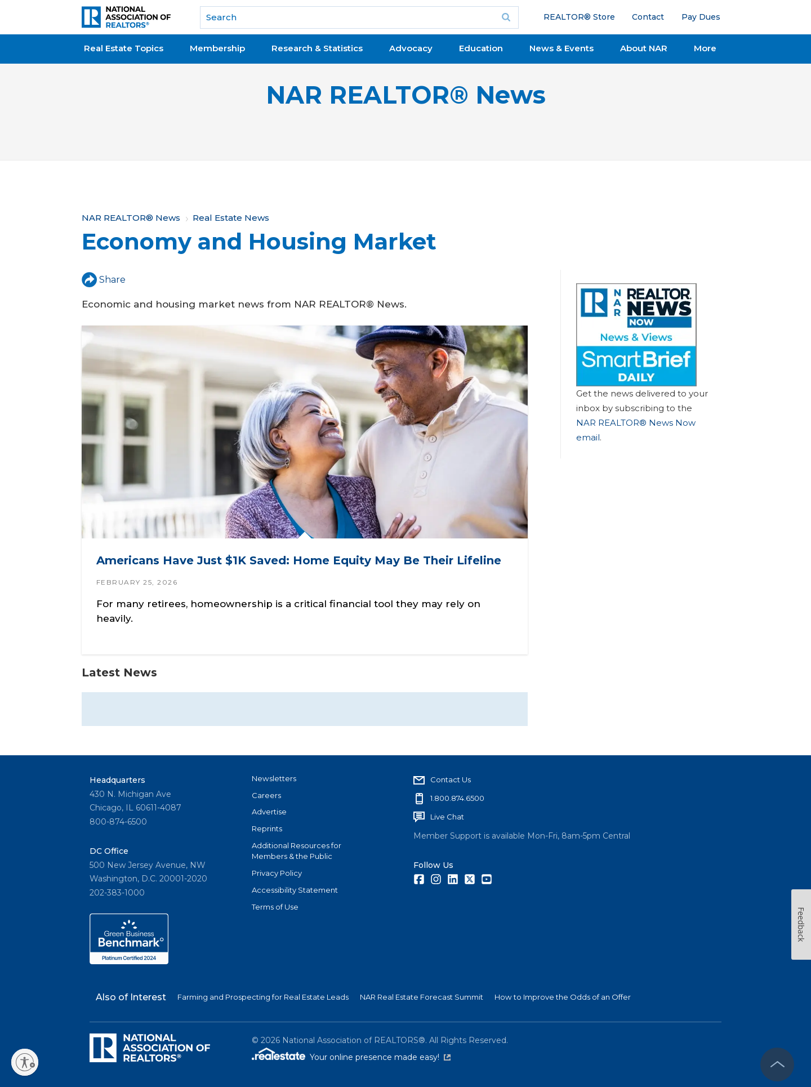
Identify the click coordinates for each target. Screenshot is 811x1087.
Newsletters (274, 778)
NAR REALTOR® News (406, 95)
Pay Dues (700, 17)
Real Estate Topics (123, 48)
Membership (217, 48)
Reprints (267, 828)
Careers (266, 795)
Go (506, 17)
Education (481, 48)
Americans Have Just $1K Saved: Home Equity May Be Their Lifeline (298, 560)
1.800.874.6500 (457, 798)
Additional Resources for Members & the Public (296, 851)
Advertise (269, 811)
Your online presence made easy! (380, 1057)
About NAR (643, 48)
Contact (648, 17)
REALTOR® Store (579, 17)
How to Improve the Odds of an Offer (562, 996)
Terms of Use (275, 906)
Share (104, 279)
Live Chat (447, 816)
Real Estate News (231, 217)
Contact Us (450, 779)
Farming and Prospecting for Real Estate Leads (263, 996)
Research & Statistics (317, 48)
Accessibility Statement (295, 889)
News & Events (561, 48)
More (705, 48)
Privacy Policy (277, 872)
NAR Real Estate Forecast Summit (421, 996)
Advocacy (411, 48)
